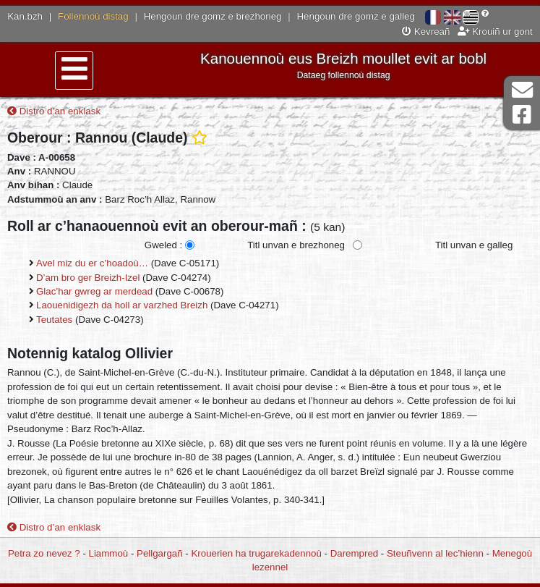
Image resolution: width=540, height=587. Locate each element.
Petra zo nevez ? (44, 553)
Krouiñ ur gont (495, 31)
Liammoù (109, 553)
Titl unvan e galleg (474, 245)
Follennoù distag (93, 16)
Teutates (54, 319)
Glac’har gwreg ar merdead (94, 291)
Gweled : (163, 245)
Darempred (354, 553)
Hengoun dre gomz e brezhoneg (213, 16)
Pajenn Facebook (522, 114)
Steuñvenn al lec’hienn (435, 553)
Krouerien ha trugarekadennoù (256, 553)
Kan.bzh (25, 16)
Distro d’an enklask (53, 111)
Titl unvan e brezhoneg (296, 245)
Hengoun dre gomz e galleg (356, 16)
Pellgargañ (160, 553)
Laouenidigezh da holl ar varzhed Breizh (121, 305)
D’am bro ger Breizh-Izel (88, 277)
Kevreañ (426, 31)
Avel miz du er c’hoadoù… (92, 263)
